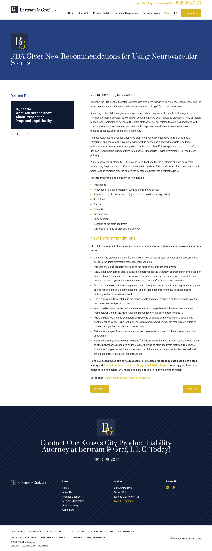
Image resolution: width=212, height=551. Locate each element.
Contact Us (191, 13)
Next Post (192, 388)
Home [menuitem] (71, 13)
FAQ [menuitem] (175, 13)
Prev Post (99, 388)
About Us (67, 492)
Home (65, 487)
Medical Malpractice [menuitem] (127, 13)
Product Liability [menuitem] (102, 13)
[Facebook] (174, 487)
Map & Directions (123, 501)
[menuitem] (15, 546)
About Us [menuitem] (84, 13)
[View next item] (26, 134)
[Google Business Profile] (167, 487)
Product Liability (71, 496)
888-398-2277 (188, 3)
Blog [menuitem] (166, 13)
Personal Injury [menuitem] (151, 13)
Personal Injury (70, 505)
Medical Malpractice (140, 377)
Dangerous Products (116, 377)
